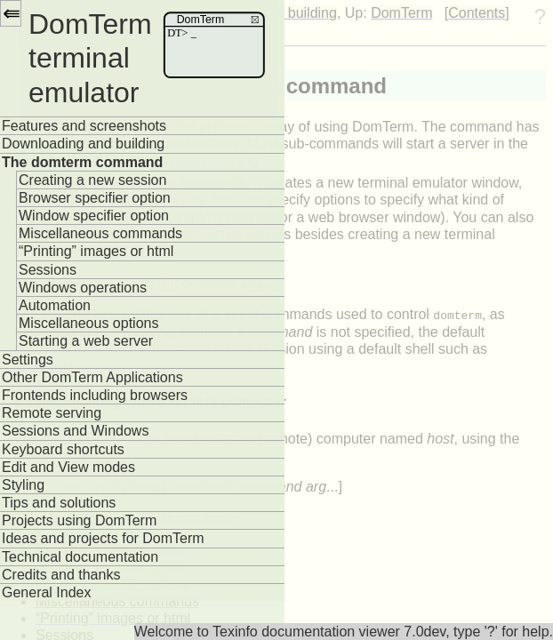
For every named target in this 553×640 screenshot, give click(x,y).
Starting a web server (86, 340)
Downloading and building (83, 143)
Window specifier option (94, 215)
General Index (47, 592)
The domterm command (82, 162)
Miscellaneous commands (100, 233)
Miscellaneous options (88, 323)
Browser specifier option (95, 197)
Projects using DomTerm (79, 520)
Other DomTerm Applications (92, 377)
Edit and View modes (68, 467)
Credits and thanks (61, 574)
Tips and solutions (59, 502)
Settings (27, 359)
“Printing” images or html (96, 251)
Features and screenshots (84, 125)
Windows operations (83, 287)
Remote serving (51, 412)
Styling (23, 484)
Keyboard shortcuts (63, 449)
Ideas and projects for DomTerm (103, 538)
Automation (55, 305)
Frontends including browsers (95, 395)
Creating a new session (92, 180)
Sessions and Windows (75, 430)
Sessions (47, 269)
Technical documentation (80, 556)
